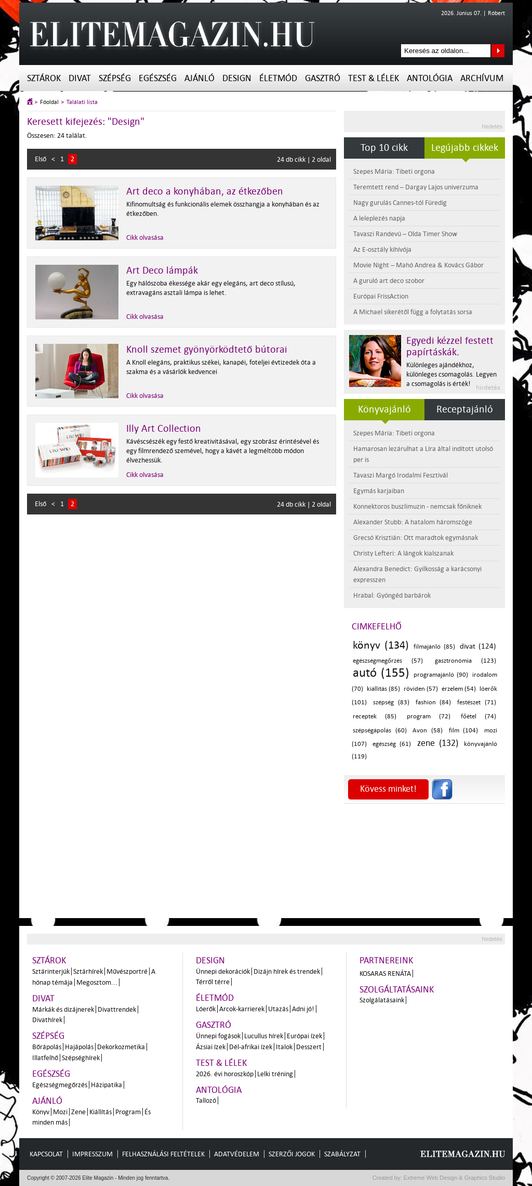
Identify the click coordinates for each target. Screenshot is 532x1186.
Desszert (309, 1047)
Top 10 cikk (384, 147)
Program (128, 1112)
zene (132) (437, 743)
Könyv (40, 1112)
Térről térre (213, 982)
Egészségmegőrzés (59, 1085)
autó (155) (381, 673)
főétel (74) (478, 716)
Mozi (60, 1112)
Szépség (115, 78)
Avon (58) (428, 730)
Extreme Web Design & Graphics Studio (454, 1178)
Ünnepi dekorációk (223, 971)
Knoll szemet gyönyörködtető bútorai (206, 349)
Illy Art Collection (163, 428)
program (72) (428, 716)
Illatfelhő (45, 1058)
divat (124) (478, 646)
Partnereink (386, 960)
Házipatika (106, 1085)
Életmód (278, 78)
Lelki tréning (275, 1074)
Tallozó (206, 1100)
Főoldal (49, 102)
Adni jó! (303, 1009)
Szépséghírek (81, 1058)
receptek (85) (374, 716)
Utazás (278, 1009)
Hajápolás (79, 1047)
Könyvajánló (384, 409)
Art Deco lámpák (162, 270)
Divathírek (47, 1020)
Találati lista (82, 102)
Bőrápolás (46, 1047)
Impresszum (92, 1154)
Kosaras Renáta (385, 973)
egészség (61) (392, 744)
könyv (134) (381, 645)
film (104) (463, 730)
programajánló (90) (441, 675)
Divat (80, 78)
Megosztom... (96, 982)
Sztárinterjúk (51, 971)
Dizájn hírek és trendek (287, 971)
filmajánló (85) (434, 646)
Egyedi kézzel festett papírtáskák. (450, 346)
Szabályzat (342, 1154)
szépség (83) (391, 702)
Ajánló (199, 78)
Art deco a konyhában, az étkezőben (204, 191)
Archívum (481, 78)
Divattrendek (117, 1009)
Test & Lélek (373, 78)
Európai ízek (304, 1036)
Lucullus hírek (263, 1036)
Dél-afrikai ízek (250, 1047)
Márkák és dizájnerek (63, 1009)
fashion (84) (433, 702)
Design (236, 78)
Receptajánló (464, 409)
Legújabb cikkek (464, 147)
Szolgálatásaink (382, 1000)
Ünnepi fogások (218, 1036)
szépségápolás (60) (380, 730)
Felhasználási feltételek (163, 1154)
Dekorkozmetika (121, 1047)
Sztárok (44, 78)
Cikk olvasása (145, 237)
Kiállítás (100, 1112)
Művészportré (127, 971)
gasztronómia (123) (465, 661)
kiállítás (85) (383, 689)
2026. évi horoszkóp (225, 1074)
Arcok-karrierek (241, 1009)
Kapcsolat (46, 1154)
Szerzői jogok (292, 1154)
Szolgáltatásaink (397, 990)
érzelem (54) (459, 689)
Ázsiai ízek (210, 1047)
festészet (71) (476, 702)
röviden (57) (421, 689)
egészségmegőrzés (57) (388, 661)
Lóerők (206, 1009)
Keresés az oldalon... (497, 50)
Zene (78, 1112)
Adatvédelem (236, 1154)
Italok (284, 1047)
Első (40, 159)
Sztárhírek (88, 971)
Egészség (158, 78)
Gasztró (322, 78)
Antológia (430, 78)
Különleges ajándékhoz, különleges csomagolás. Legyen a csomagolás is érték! (451, 374)
